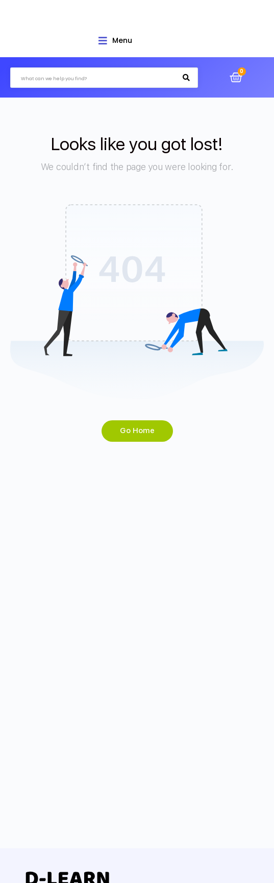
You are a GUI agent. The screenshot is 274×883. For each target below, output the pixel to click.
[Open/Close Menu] (115, 41)
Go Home (137, 430)
